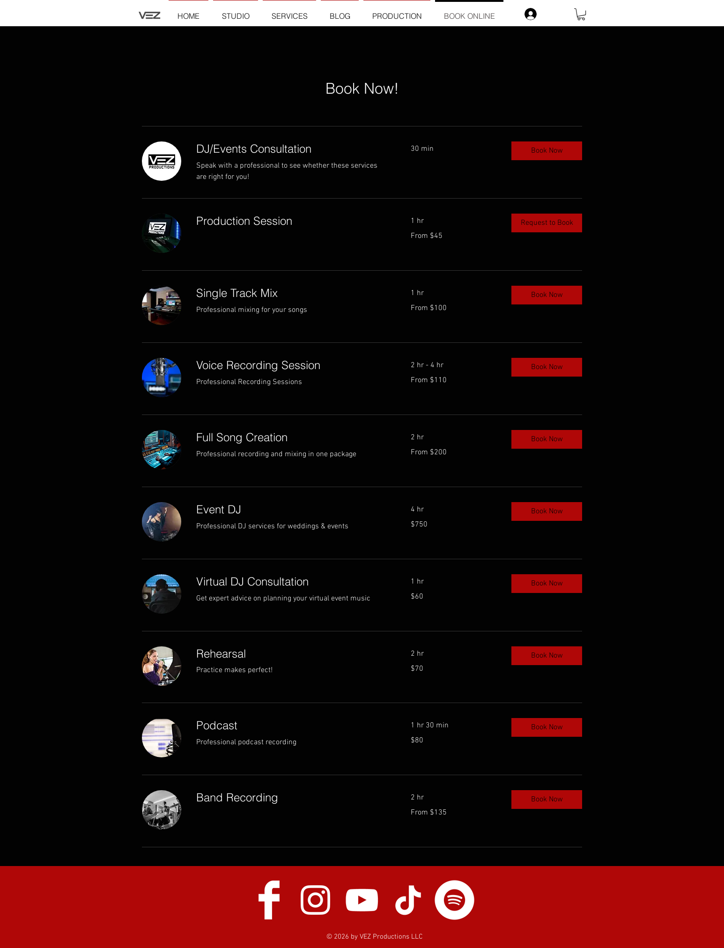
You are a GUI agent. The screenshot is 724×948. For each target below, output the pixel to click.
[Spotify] (454, 900)
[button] (581, 14)
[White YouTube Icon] (362, 900)
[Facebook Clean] (269, 900)
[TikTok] (408, 900)
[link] (292, 148)
